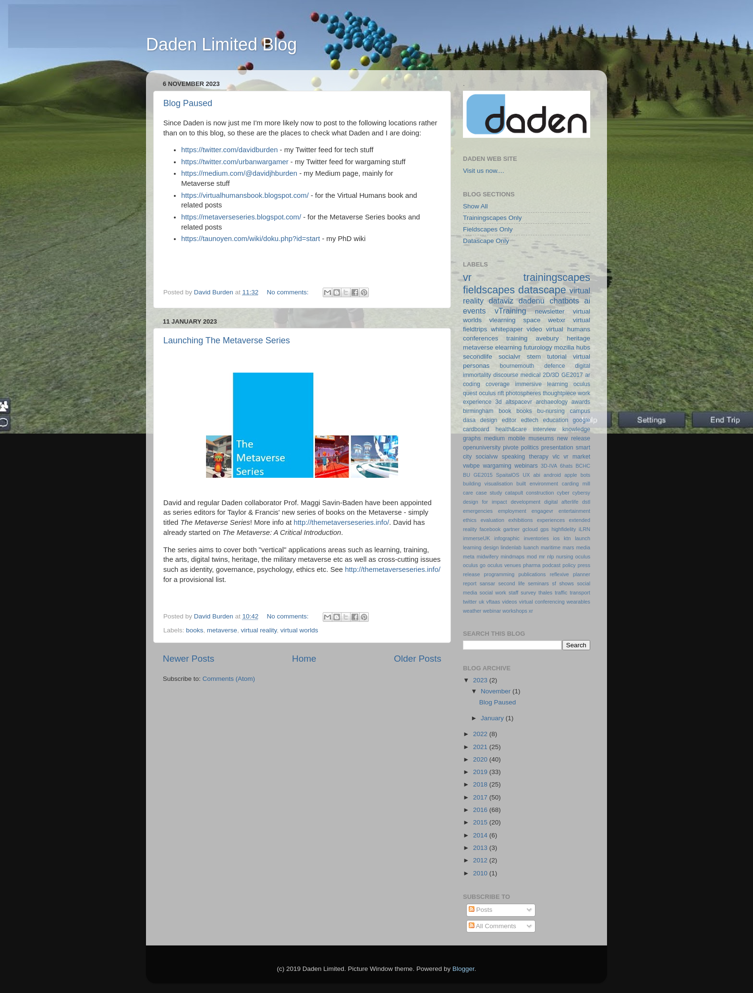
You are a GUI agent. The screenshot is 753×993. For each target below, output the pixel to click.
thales (545, 592)
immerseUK (476, 538)
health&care (511, 429)
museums (541, 438)
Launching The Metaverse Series (226, 340)
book (504, 411)
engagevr (542, 511)
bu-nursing (550, 411)
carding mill (576, 483)
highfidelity (563, 529)
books (194, 630)
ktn (567, 538)
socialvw (487, 456)
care (468, 493)
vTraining (510, 310)
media (583, 547)
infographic (507, 538)
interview (544, 429)
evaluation (492, 520)
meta (468, 556)
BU (466, 475)
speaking (513, 456)
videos (509, 602)
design (489, 420)
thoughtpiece (559, 393)
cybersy (581, 493)
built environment (537, 483)
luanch (531, 547)
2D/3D (551, 375)
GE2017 (572, 375)
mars (568, 547)
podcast (551, 565)
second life (511, 583)
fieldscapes (489, 290)
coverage (498, 384)
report (469, 583)
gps (544, 529)
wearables (578, 602)
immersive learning (541, 384)
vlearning (502, 320)
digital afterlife (561, 502)
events (474, 310)
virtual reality (259, 630)
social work (493, 592)
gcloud (530, 529)
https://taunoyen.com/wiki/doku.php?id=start (250, 238)
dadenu (532, 300)
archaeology (552, 402)
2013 (481, 847)
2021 (481, 747)
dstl (586, 502)
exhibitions (520, 520)
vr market (577, 456)
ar (587, 375)
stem (534, 356)
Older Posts (417, 659)
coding (471, 384)
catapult (514, 493)
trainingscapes (556, 277)
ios (556, 538)
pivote (510, 447)
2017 (481, 797)
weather (472, 611)
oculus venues (504, 565)
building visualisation (488, 483)
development (526, 502)
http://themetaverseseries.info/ (341, 522)
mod (532, 556)
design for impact (485, 502)
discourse (505, 375)
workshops (514, 611)
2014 (481, 835)
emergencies (478, 511)
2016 (481, 809)
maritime (550, 547)
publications (532, 574)
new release (573, 438)
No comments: (288, 292)
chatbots (564, 300)
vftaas (493, 602)
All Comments (492, 926)
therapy (539, 456)
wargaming (497, 465)
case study (489, 493)
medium (494, 438)
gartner (511, 529)
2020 (481, 759)
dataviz (501, 300)
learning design (480, 547)
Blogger (463, 968)
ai (587, 300)
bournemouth (517, 366)
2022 (481, 734)
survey (528, 592)
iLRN (584, 529)
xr (531, 611)
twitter (470, 602)
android (552, 475)
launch (582, 538)
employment (512, 511)
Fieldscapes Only (488, 229)
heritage (578, 338)
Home (304, 659)
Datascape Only (486, 240)
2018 (481, 784)
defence (554, 366)
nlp (550, 556)
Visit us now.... (483, 170)
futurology (537, 347)
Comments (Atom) (229, 678)
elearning (508, 347)
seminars (538, 583)
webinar (492, 611)
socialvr (509, 356)
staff (513, 592)
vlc (555, 456)
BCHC (582, 466)
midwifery (487, 556)
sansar (487, 583)
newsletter (550, 311)
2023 (481, 680)
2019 (481, 771)
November (496, 691)
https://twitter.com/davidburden (229, 150)
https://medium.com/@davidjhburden (239, 173)
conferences (480, 338)
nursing (564, 556)
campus (580, 411)
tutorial (557, 356)
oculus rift (491, 393)
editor (509, 420)
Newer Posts (188, 659)
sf (554, 583)
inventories (536, 538)
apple (570, 475)
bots (585, 475)
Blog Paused (187, 103)
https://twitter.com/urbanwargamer (235, 162)
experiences (551, 520)
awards (580, 402)
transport (580, 592)
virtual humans (568, 329)
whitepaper (506, 329)
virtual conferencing (542, 602)
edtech (529, 420)
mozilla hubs (572, 347)
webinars (526, 465)
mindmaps (512, 556)
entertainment (574, 511)
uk (481, 602)
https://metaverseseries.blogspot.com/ (241, 217)
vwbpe (471, 465)
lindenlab (511, 547)
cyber (563, 493)
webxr (556, 320)
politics (530, 447)
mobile (516, 438)
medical (531, 375)
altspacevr (519, 402)
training (516, 338)
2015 (481, 822)
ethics (469, 520)
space (531, 320)
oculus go (474, 565)
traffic (561, 592)
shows (566, 583)
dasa (469, 420)
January (493, 718)
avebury (547, 338)
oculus (582, 556)
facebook (489, 529)
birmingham (478, 411)
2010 (481, 873)
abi (537, 475)
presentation (557, 447)
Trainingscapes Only (492, 217)
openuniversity (481, 447)
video (534, 329)
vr (467, 277)
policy (569, 565)
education (556, 420)
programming (499, 574)
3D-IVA (549, 466)
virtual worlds (299, 630)
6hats (566, 466)
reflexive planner (570, 574)
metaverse (222, 630)
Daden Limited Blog (221, 44)
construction (540, 493)
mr (542, 556)
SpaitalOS (508, 475)
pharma (532, 565)
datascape (542, 290)
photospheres (523, 393)
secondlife (477, 356)
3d (498, 402)
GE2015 (483, 475)
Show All (475, 206)
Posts (481, 909)
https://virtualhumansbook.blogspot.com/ (245, 195)
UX (526, 475)
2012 (481, 860)
